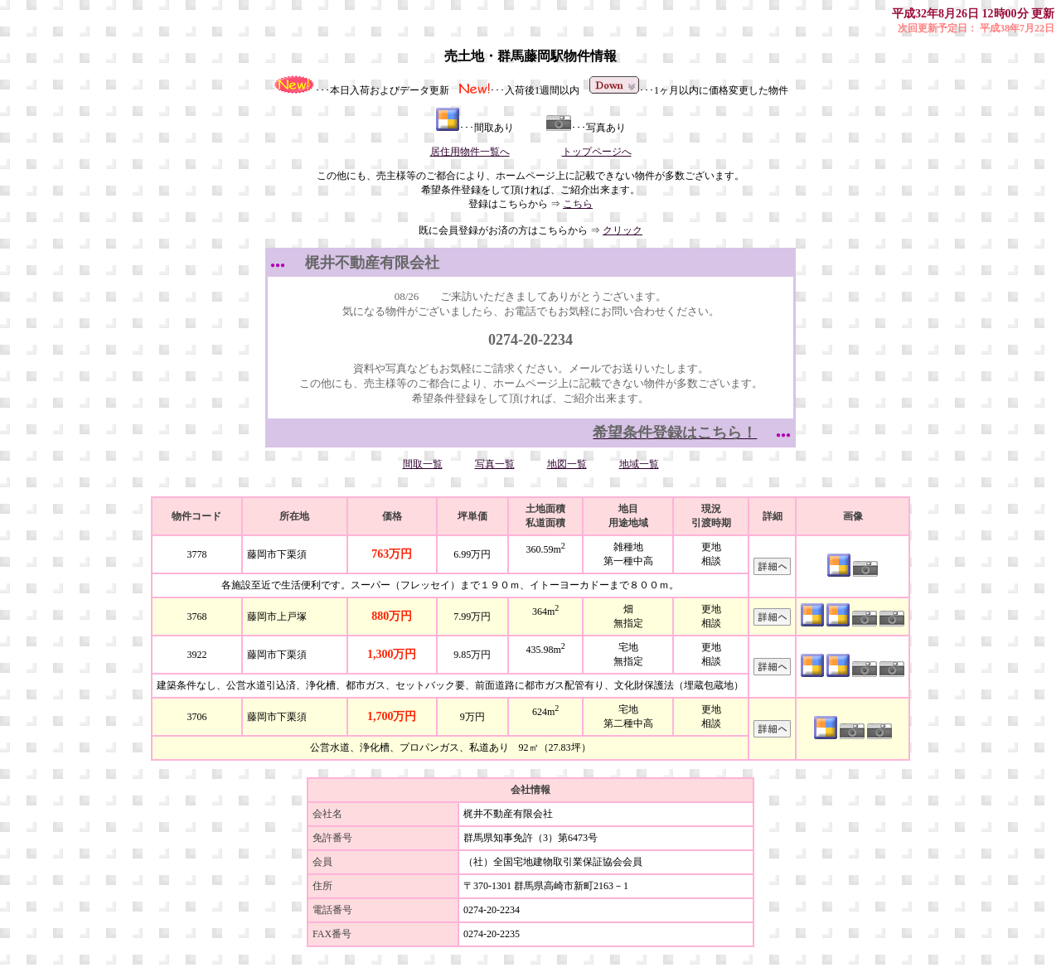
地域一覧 (639, 464)
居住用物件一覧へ (470, 151)
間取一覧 (423, 464)
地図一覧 (567, 464)
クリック (622, 230)
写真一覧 (495, 464)
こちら (578, 204)
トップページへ (597, 151)
